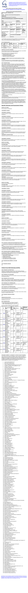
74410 (4, 313)
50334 (4, 324)
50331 (4, 349)
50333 (4, 336)
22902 (4, 330)
